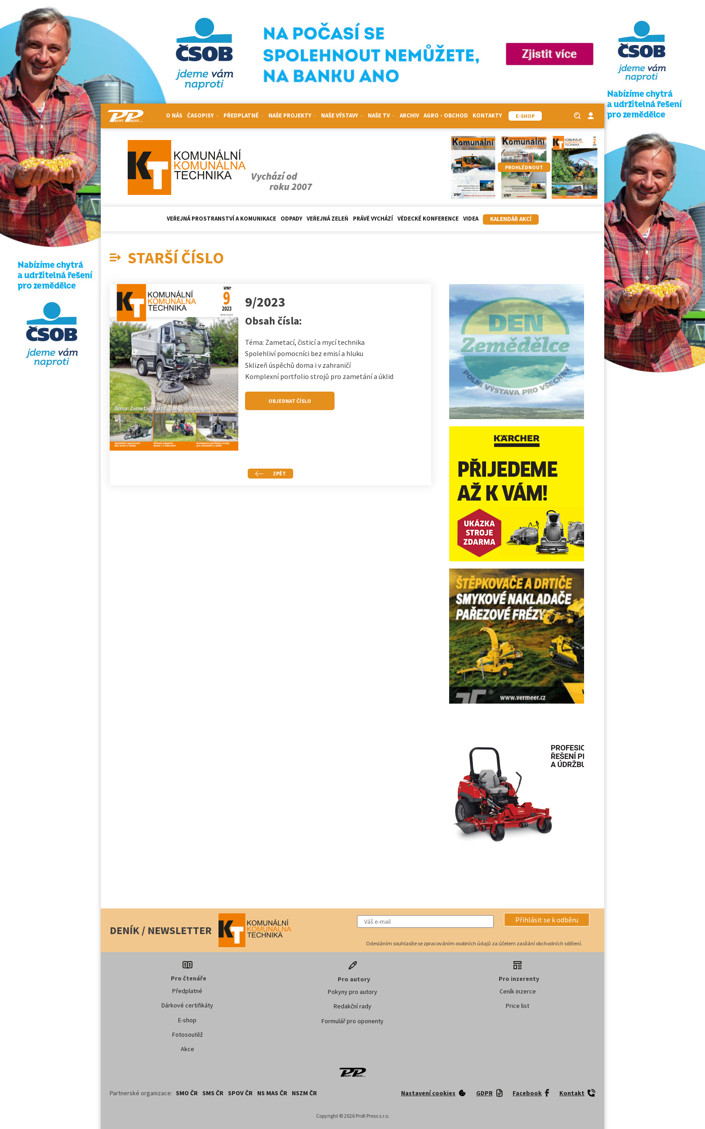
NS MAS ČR (272, 1093)
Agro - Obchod (446, 115)
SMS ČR (212, 1093)
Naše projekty (292, 115)
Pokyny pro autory (352, 992)
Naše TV (381, 115)
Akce (187, 1049)
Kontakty (487, 115)
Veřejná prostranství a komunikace (221, 218)
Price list (517, 1006)
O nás (174, 115)
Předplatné (243, 115)
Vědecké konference (428, 218)
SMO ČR (187, 1093)
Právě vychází (373, 218)
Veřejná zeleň (327, 218)
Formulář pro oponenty (352, 1021)
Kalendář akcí (510, 219)
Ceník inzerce (518, 991)
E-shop (187, 1020)
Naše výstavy (342, 115)
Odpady (291, 218)
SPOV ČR (240, 1093)
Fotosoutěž (187, 1034)
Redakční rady (352, 1006)
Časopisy (203, 115)
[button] (546, 919)
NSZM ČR (304, 1093)
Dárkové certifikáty (187, 1005)
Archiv (409, 115)
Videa (470, 218)
